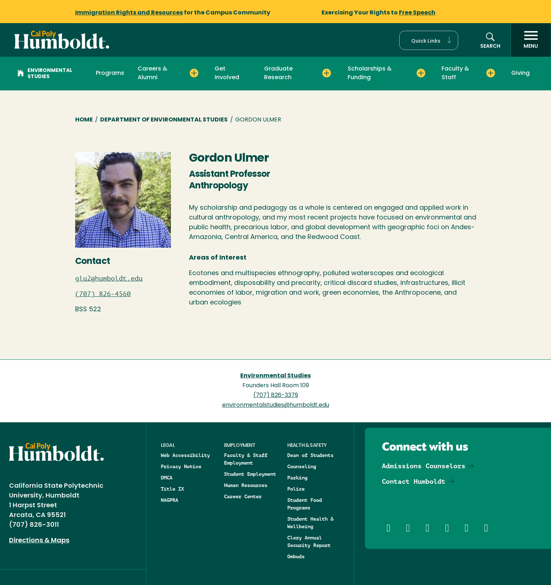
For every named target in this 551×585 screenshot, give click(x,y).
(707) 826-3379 (275, 395)
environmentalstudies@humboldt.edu (275, 405)
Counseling (301, 466)
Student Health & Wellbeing (310, 522)
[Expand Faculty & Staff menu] (490, 73)
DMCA (166, 478)
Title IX (172, 489)
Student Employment (250, 474)
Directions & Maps (39, 540)
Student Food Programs (304, 504)
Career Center (243, 496)
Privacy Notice (181, 466)
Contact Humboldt (413, 481)
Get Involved (227, 73)
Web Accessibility (185, 455)
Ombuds (296, 556)
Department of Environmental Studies (164, 120)
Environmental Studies (44, 74)
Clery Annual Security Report (309, 541)
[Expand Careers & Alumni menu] (194, 73)
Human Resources (245, 485)
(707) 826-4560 (103, 294)
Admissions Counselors (423, 466)
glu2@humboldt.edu (109, 278)
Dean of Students (310, 455)
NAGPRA (169, 500)
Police (296, 489)
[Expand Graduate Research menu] (326, 73)
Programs (110, 73)
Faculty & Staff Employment (245, 459)
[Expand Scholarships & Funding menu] (421, 73)
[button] (428, 40)
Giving (520, 73)
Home (84, 120)
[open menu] (531, 40)
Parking (297, 478)
